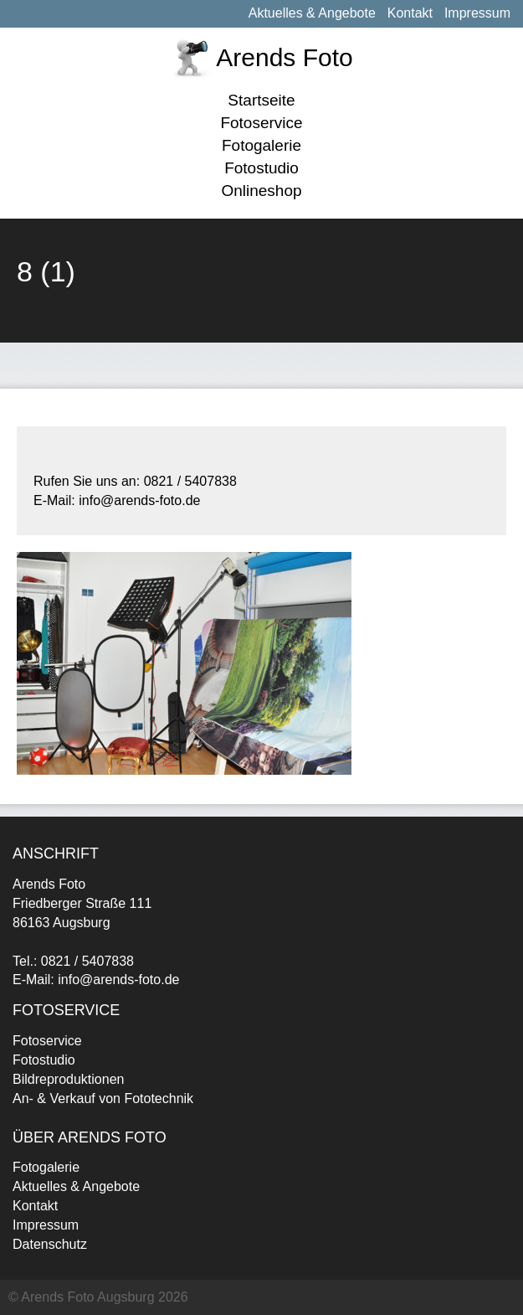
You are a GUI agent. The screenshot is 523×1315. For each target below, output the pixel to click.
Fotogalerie (261, 145)
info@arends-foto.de (118, 979)
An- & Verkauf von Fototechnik (103, 1098)
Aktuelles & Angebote (312, 13)
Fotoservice (261, 123)
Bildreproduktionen (68, 1079)
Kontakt (410, 13)
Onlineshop (261, 190)
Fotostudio (261, 168)
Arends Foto (284, 57)
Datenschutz (50, 1244)
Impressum (477, 13)
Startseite (261, 100)
